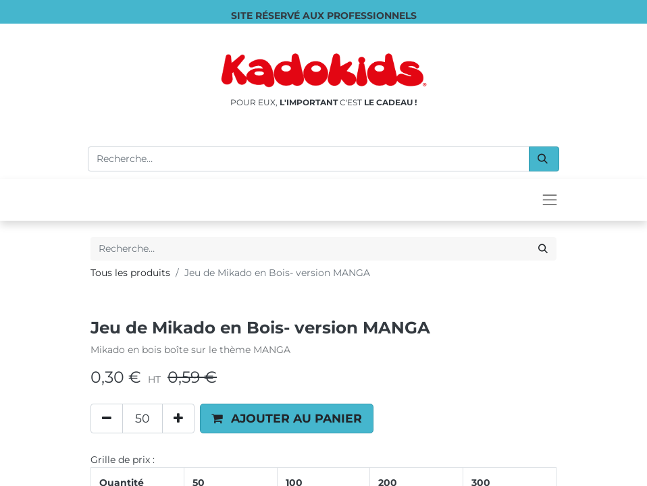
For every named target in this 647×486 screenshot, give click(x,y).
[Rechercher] (544, 158)
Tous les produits (130, 273)
